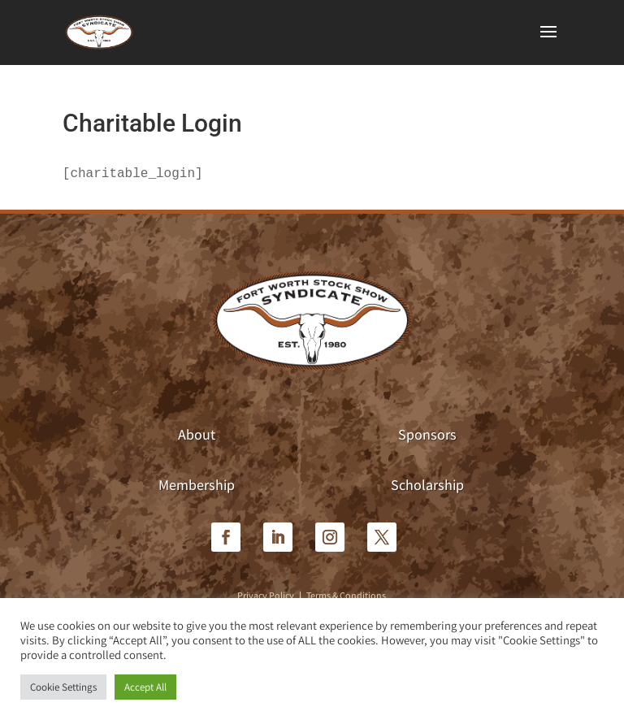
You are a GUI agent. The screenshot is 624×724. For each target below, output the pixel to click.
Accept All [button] (145, 687)
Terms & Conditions (346, 595)
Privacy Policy (265, 595)
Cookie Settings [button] (63, 687)
